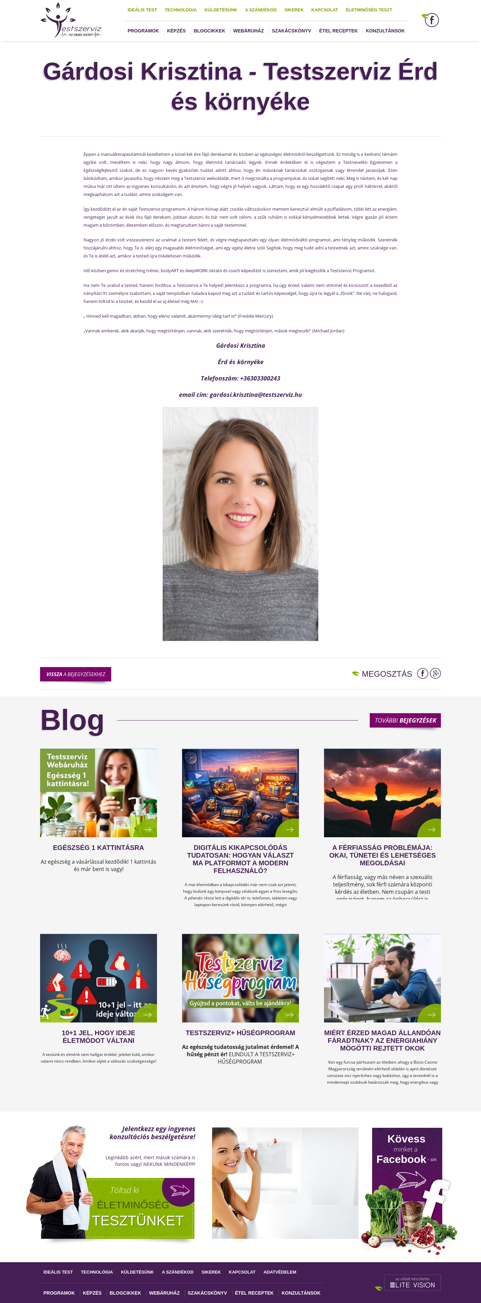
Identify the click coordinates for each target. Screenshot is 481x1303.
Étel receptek (338, 30)
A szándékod (261, 9)
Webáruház (248, 30)
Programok (143, 30)
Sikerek (294, 9)
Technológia (181, 9)
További (405, 720)
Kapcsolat (324, 9)
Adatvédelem (280, 1272)
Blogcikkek (209, 30)
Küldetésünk (220, 9)
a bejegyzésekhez (75, 674)
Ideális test (142, 9)
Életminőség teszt (369, 9)
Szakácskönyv (291, 30)
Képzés (176, 30)
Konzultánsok (385, 30)
